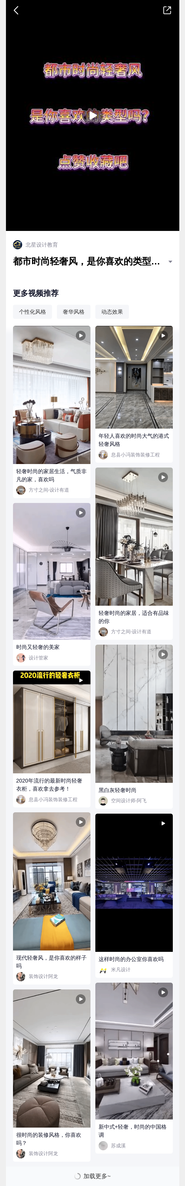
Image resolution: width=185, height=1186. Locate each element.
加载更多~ (97, 1176)
